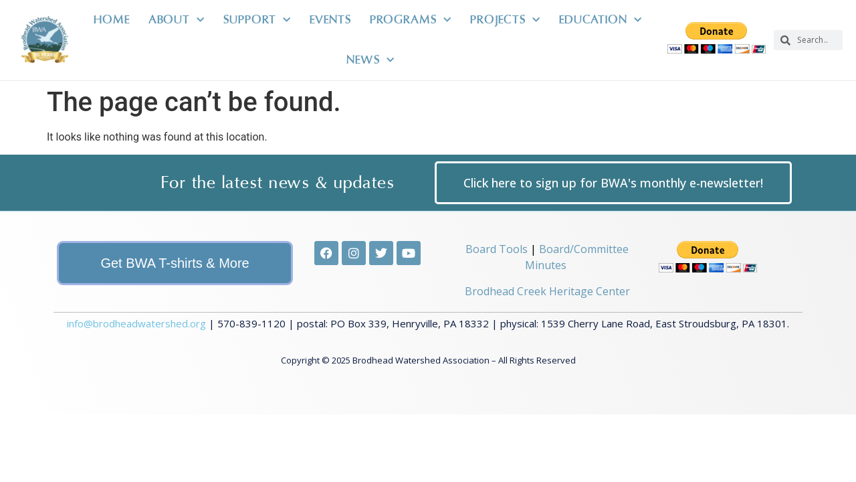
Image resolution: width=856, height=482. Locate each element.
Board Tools (496, 236)
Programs (410, 20)
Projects (505, 20)
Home (112, 19)
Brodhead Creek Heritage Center (547, 277)
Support (257, 20)
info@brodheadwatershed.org (136, 310)
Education (600, 20)
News (370, 61)
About (176, 20)
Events (330, 19)
